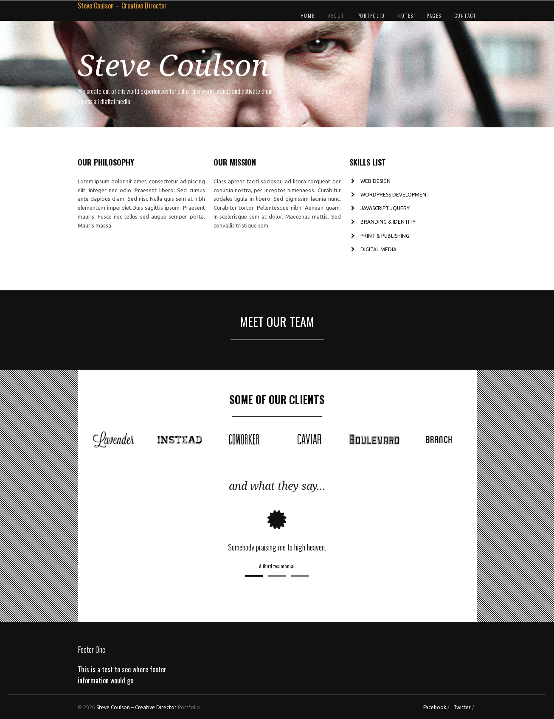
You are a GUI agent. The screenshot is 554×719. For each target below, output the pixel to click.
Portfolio (371, 15)
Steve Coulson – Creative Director (122, 5)
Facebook (434, 707)
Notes (405, 15)
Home (308, 15)
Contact (465, 15)
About (336, 15)
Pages (434, 15)
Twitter (462, 707)
